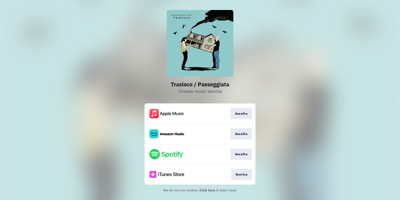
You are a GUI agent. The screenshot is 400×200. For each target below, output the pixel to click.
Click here (207, 190)
